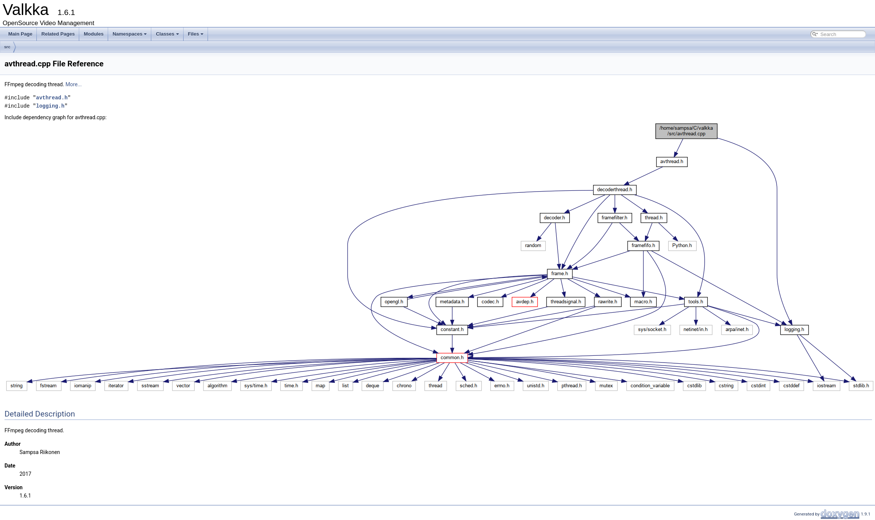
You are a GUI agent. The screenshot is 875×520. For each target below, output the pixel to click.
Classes (167, 34)
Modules (94, 34)
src (7, 47)
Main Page (20, 34)
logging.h (50, 105)
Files (196, 34)
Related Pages (58, 34)
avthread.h (52, 97)
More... (73, 84)
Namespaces (130, 34)
